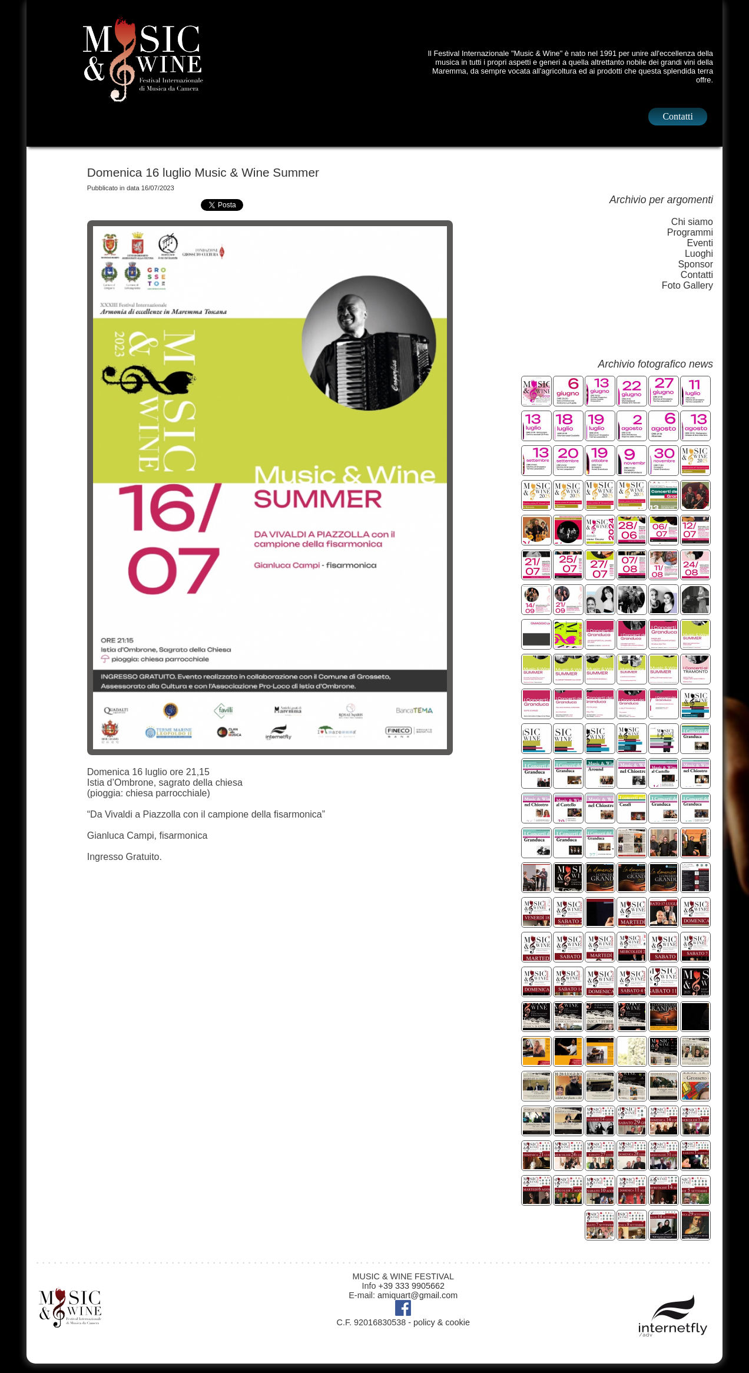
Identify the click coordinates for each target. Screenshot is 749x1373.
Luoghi (699, 254)
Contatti (677, 116)
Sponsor (695, 264)
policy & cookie (441, 1322)
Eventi (700, 243)
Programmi (690, 232)
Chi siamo (692, 222)
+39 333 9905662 (412, 1286)
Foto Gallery (687, 285)
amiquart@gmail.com (417, 1295)
